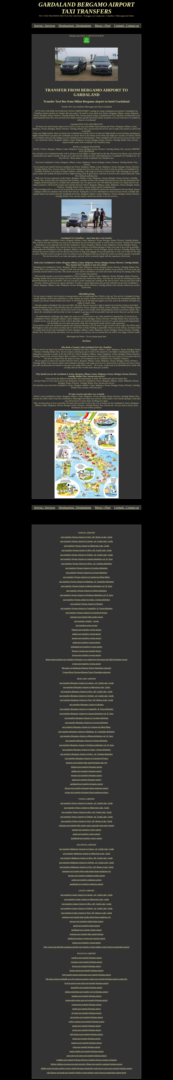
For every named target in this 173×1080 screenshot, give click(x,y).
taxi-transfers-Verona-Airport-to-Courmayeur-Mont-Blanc (86, 577)
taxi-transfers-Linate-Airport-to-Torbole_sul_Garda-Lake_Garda (86, 908)
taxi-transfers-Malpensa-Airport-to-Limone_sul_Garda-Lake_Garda (86, 849)
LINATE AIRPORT (87, 891)
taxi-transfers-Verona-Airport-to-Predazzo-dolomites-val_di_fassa (86, 595)
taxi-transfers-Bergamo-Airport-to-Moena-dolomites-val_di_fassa (86, 736)
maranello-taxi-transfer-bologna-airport (86, 987)
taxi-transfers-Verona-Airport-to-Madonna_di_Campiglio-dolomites (86, 582)
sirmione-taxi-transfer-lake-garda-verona (86, 617)
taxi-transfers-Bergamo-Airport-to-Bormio (86, 705)
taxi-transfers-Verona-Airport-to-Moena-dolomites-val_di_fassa (86, 586)
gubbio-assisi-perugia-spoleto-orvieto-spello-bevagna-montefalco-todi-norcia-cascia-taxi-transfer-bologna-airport (86, 1068)
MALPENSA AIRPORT (86, 845)
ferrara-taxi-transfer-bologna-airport (86, 966)
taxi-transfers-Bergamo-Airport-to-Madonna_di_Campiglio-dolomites (86, 732)
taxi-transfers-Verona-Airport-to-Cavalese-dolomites (86, 568)
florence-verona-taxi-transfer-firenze (86, 651)
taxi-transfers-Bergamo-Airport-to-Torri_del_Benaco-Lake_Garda (86, 700)
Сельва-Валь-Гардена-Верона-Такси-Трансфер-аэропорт (86, 672)
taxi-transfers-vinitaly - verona (86, 621)
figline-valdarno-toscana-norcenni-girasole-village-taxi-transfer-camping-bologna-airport (86, 1064)
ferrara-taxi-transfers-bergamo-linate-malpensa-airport (86, 788)
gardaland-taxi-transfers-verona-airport (86, 647)
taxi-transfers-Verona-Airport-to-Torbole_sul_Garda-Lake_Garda (86, 555)
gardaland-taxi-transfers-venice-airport (86, 838)
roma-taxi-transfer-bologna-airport (86, 1047)
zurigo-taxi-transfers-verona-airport (86, 943)
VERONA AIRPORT (86, 533)
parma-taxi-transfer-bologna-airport (86, 1026)
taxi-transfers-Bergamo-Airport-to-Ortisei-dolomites (86, 741)
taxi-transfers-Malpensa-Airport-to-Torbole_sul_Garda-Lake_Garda (86, 863)
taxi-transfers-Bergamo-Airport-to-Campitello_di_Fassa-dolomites (86, 709)
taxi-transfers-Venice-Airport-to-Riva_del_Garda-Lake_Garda (86, 812)
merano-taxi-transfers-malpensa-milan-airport (86, 876)
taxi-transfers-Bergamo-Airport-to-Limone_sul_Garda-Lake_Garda (86, 683)
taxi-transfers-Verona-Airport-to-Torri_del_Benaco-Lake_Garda (86, 537)
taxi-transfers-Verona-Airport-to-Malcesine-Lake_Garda (86, 546)
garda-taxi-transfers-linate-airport (86, 926)
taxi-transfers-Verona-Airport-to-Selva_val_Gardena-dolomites (86, 564)
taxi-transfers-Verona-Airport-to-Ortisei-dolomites (86, 591)
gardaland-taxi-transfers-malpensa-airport (86, 884)
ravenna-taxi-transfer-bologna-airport (87, 1005)
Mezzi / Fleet (103, 25)
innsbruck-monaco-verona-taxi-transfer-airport (86, 938)
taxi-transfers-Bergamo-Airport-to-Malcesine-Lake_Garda (86, 687)
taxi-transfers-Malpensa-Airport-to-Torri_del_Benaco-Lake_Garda (86, 867)
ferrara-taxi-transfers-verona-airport (86, 655)
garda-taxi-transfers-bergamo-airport (86, 780)
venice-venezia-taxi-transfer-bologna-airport (86, 1022)
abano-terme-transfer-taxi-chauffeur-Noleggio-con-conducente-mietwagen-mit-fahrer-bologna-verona (86, 659)
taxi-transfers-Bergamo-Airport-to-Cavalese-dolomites (86, 718)
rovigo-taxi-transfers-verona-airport (86, 664)
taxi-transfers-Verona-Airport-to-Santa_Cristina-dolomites (86, 600)
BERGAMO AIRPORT (86, 679)
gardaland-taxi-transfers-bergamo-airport (86, 784)
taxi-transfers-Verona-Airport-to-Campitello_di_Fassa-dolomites (86, 608)
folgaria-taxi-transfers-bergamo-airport (86, 767)
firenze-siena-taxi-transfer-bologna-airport (87, 970)
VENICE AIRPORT (86, 799)
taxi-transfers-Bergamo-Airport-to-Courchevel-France (86, 758)
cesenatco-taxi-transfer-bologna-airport (86, 962)
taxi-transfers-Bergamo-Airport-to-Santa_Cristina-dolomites (86, 750)
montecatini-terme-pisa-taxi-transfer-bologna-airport (86, 1000)
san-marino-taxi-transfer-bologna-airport (86, 1017)
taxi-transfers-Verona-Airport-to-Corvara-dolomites (86, 573)
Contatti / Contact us (126, 25)
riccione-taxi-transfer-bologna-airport (86, 1013)
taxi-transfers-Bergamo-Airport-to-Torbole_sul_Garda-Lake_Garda (86, 696)
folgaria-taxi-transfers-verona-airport (86, 630)
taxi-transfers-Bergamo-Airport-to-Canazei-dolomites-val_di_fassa (86, 714)
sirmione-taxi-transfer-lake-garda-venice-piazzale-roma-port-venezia (86, 825)
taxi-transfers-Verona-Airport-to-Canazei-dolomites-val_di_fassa (86, 559)
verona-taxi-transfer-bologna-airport (86, 1030)
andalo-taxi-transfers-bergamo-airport (86, 771)
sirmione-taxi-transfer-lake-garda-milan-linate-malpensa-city (86, 871)
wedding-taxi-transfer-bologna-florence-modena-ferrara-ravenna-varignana (86, 1060)
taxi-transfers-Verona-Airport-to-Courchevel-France (86, 613)
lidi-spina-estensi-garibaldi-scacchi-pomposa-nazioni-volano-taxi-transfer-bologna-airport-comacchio (86, 979)
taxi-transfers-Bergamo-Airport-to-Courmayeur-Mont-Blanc (86, 727)
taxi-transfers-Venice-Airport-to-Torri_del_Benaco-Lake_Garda (86, 821)
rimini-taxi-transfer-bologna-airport (86, 1009)
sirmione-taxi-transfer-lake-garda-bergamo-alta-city (86, 763)
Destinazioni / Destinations (75, 25)
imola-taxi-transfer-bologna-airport (86, 1039)
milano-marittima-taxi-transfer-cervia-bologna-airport (86, 992)
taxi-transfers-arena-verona (86, 625)
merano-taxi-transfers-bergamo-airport (86, 775)
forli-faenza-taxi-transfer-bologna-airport (86, 1034)
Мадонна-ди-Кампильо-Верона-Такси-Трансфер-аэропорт (86, 668)
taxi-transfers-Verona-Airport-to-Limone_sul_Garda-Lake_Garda (86, 541)
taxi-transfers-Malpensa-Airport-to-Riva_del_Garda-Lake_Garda (86, 858)
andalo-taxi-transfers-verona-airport (86, 634)
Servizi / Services (44, 25)
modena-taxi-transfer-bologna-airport (87, 996)
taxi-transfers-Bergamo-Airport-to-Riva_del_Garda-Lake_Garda (86, 691)
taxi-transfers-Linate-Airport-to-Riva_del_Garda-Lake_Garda (86, 904)
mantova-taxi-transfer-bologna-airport (86, 1043)
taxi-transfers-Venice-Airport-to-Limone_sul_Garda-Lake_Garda (86, 803)
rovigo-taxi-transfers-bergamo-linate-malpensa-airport (86, 792)
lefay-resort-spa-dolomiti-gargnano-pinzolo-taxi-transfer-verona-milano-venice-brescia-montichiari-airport (86, 947)
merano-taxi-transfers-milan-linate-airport (86, 921)
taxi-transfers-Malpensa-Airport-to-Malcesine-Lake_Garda (86, 854)
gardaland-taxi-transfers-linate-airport (86, 930)
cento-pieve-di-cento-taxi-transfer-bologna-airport (86, 1056)
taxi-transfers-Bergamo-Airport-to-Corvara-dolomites (86, 723)
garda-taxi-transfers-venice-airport (86, 834)
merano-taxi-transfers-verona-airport (86, 638)
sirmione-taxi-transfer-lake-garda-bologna (86, 934)
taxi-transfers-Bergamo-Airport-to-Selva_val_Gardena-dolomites (86, 754)
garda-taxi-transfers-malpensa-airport (87, 880)
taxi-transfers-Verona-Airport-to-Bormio (86, 604)
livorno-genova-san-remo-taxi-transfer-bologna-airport (87, 983)
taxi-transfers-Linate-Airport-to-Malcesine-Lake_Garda (86, 899)
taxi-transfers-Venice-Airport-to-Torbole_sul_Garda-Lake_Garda (86, 817)
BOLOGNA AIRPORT (86, 953)
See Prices (86, 341)
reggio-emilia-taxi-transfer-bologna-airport (86, 1051)
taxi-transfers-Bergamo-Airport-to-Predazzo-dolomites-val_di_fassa (86, 745)
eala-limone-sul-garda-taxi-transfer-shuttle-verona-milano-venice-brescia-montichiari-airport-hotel (86, 1073)
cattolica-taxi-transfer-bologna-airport (86, 958)
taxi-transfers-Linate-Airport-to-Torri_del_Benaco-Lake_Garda (86, 913)
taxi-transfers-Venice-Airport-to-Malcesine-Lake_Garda (86, 808)
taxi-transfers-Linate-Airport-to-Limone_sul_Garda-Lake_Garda (86, 895)
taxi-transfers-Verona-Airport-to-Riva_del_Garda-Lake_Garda (86, 550)
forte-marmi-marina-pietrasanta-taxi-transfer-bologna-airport (86, 975)
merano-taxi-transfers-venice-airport (86, 830)
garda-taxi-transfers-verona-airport (86, 642)
